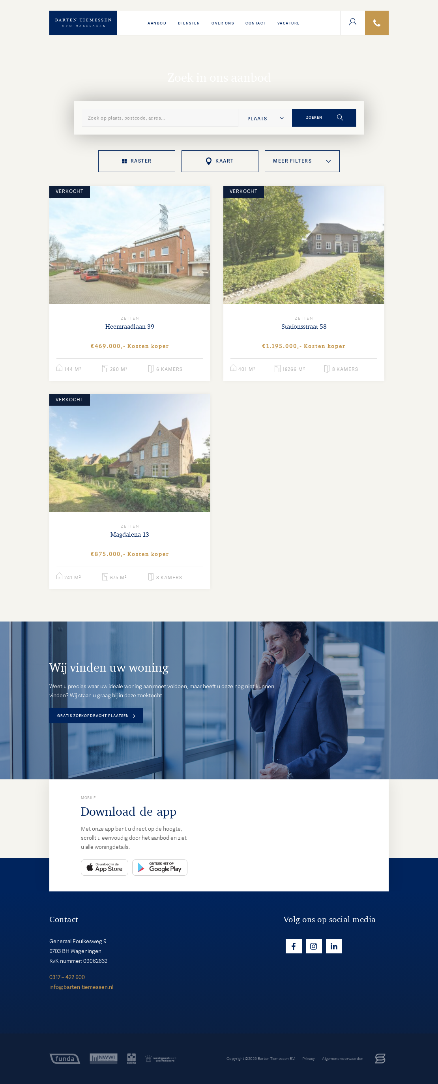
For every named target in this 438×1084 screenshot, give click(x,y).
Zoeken (314, 118)
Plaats (257, 119)
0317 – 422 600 (67, 977)
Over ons (223, 23)
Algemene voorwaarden (342, 1058)
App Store (104, 867)
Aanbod (157, 23)
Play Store (160, 867)
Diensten (189, 23)
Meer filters (292, 161)
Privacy (308, 1058)
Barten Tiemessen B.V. (276, 1058)
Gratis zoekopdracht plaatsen (93, 716)
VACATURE (288, 23)
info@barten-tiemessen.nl (81, 987)
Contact (255, 23)
